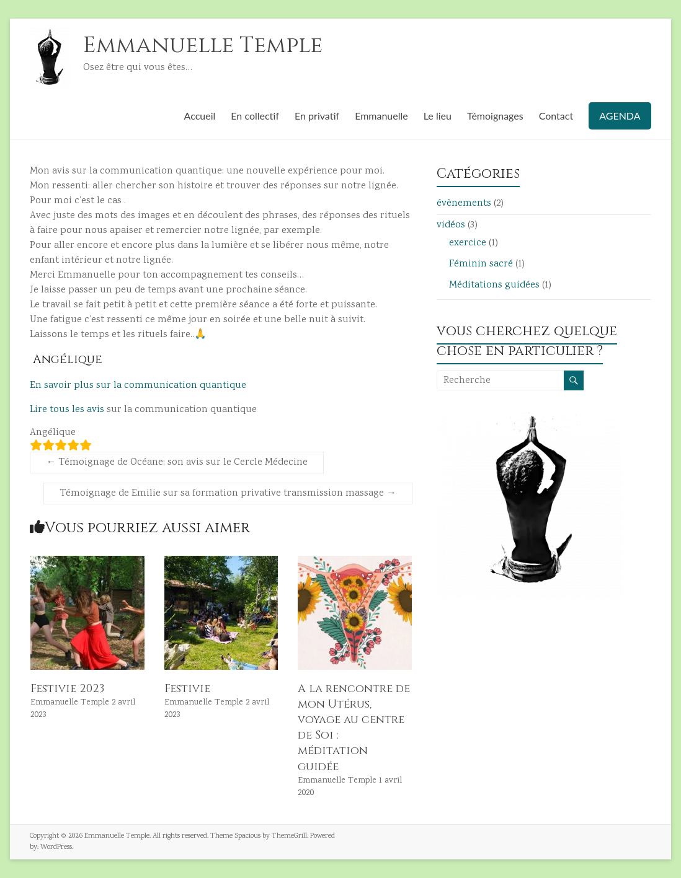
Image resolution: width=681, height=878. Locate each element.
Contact (556, 115)
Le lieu (438, 115)
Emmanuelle (381, 115)
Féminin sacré (481, 264)
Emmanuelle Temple (203, 45)
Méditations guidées (494, 285)
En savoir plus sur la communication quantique (138, 386)
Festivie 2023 (67, 688)
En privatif (317, 115)
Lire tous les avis (67, 410)
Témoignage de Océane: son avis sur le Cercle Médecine (177, 462)
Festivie (187, 688)
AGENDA (619, 115)
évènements (464, 203)
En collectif (255, 115)
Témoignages (495, 115)
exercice (467, 243)
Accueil (200, 115)
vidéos (451, 225)
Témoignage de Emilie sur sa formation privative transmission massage (228, 493)
